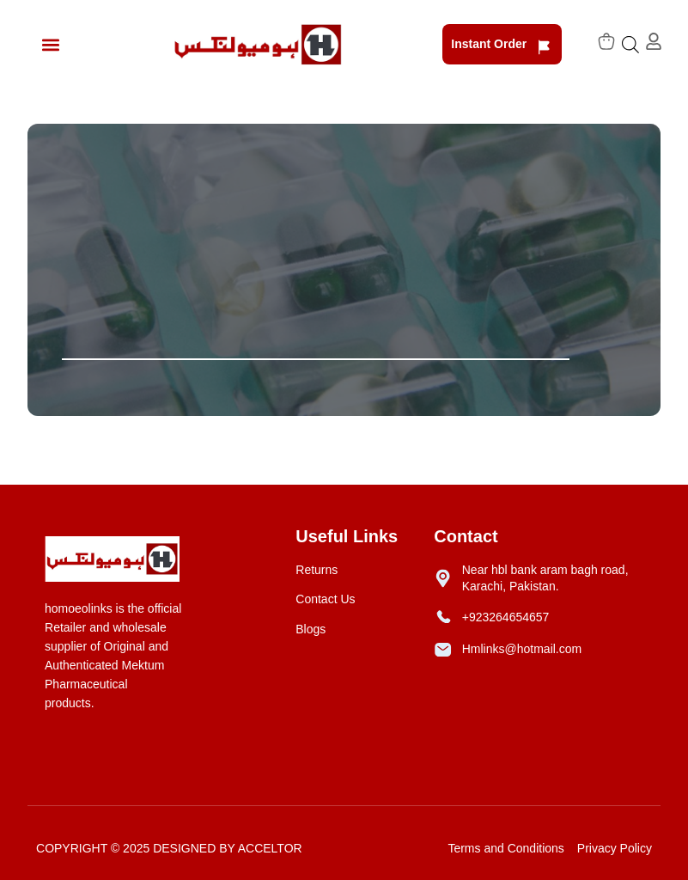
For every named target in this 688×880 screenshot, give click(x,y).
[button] (50, 44)
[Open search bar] (630, 44)
